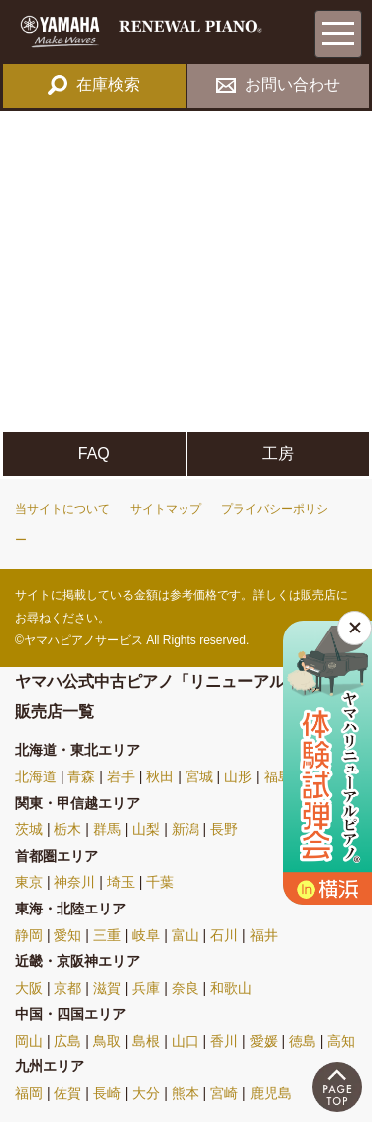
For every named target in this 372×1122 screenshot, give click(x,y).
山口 (185, 1041)
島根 (146, 1041)
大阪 (29, 988)
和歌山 (231, 988)
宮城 (199, 776)
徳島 (302, 1041)
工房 (278, 453)
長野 (224, 829)
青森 (81, 776)
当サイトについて (62, 509)
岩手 (121, 776)
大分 (146, 1093)
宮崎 (224, 1093)
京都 (67, 988)
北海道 (36, 776)
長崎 (107, 1093)
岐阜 (146, 935)
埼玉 (121, 882)
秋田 (160, 776)
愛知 (67, 935)
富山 (185, 935)
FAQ (94, 453)
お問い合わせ (278, 84)
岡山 (29, 1041)
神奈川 (74, 882)
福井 (264, 935)
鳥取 (107, 1041)
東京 (29, 882)
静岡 (29, 935)
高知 (341, 1041)
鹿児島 (271, 1093)
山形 (238, 776)
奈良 (185, 988)
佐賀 (67, 1093)
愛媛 (264, 1041)
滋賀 (107, 988)
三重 (107, 935)
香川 (224, 1041)
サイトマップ (165, 509)
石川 (224, 935)
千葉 (160, 882)
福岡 (29, 1093)
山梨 (146, 829)
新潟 (185, 829)
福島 (278, 776)
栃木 (67, 829)
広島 (67, 1041)
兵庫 (146, 988)
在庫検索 (94, 84)
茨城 (29, 829)
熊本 (185, 1093)
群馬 (107, 829)
